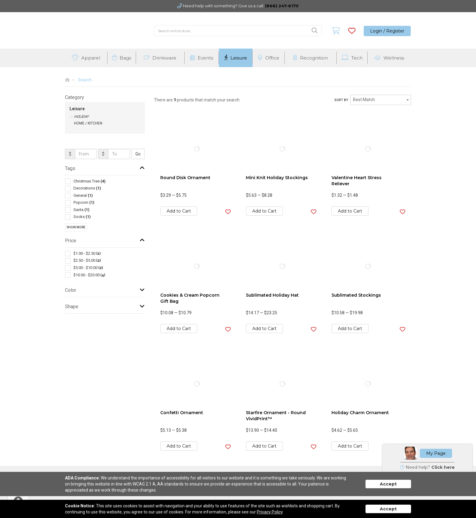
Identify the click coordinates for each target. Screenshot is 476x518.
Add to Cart (179, 211)
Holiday (81, 116)
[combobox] (380, 100)
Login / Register (387, 31)
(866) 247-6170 (282, 5)
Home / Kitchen (88, 123)
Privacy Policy (270, 511)
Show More (76, 227)
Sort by (341, 100)
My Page (436, 453)
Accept (388, 484)
